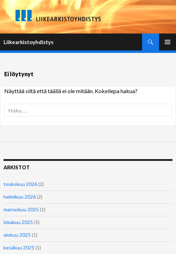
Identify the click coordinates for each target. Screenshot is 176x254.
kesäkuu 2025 (19, 247)
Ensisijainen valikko (167, 42)
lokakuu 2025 (18, 222)
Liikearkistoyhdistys (28, 42)
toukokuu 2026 (20, 184)
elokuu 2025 (17, 235)
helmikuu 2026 (20, 197)
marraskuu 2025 (21, 209)
